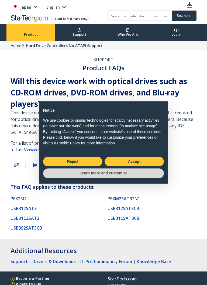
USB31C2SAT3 (25, 218)
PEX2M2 (19, 199)
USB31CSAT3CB (123, 218)
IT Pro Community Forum (106, 261)
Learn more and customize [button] (103, 173)
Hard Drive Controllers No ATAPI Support (64, 45)
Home (16, 45)
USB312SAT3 (24, 208)
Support (79, 32)
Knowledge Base (154, 261)
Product (31, 32)
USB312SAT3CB (123, 208)
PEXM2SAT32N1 (124, 199)
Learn (176, 32)
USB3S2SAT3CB (26, 228)
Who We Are (128, 32)
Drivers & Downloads (54, 261)
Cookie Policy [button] (68, 143)
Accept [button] (134, 161)
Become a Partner (33, 278)
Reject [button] (72, 161)
